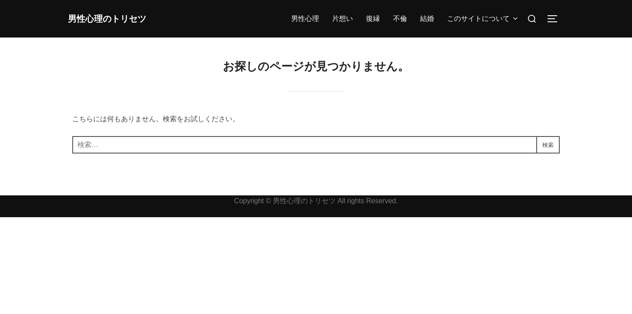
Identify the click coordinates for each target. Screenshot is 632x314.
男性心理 (305, 18)
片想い (342, 18)
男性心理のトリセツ (120, 19)
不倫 (400, 18)
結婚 (427, 18)
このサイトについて (483, 18)
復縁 (373, 18)
